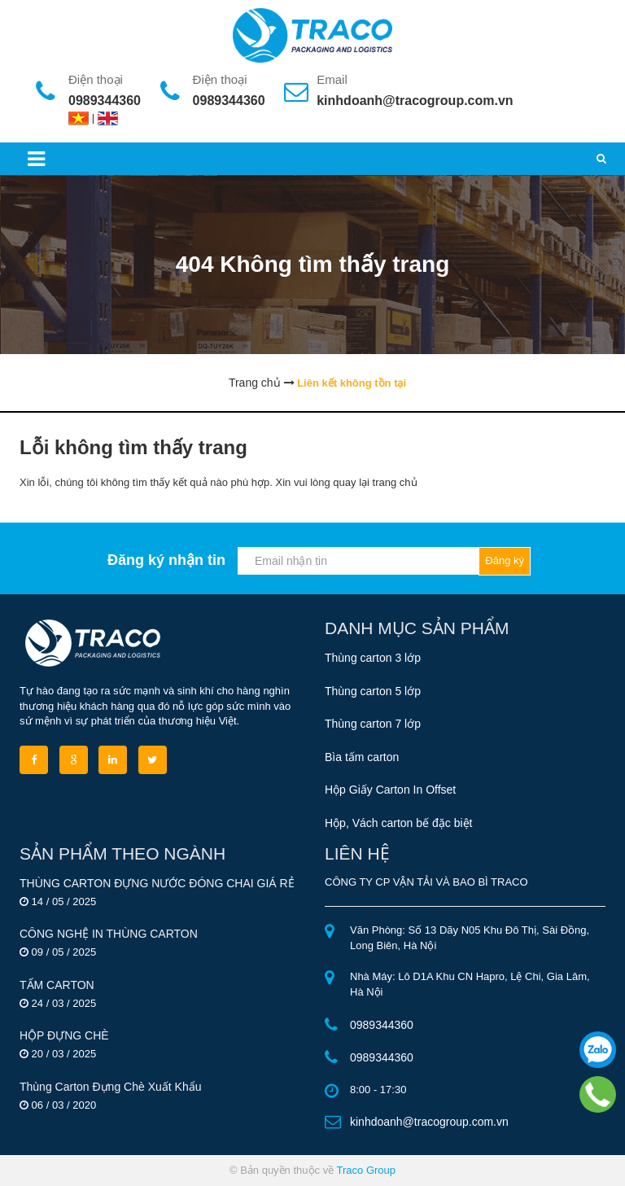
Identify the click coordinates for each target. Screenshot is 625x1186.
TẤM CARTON (57, 984)
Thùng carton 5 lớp (373, 691)
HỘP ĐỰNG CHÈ (64, 1035)
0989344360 (104, 100)
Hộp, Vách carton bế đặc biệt (398, 822)
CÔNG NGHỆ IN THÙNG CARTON (109, 933)
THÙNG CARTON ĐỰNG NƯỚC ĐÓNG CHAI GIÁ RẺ (157, 883)
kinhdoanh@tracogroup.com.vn (415, 100)
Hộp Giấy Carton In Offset (390, 789)
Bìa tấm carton (362, 757)
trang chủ (395, 482)
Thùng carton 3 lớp (373, 657)
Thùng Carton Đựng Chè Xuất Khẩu (110, 1086)
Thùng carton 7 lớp (373, 723)
